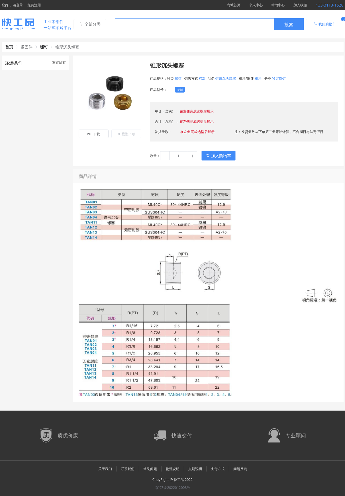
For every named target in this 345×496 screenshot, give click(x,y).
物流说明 (172, 468)
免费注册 (34, 5)
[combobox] (209, 24)
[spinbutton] (178, 155)
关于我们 (105, 468)
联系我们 (127, 468)
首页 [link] (9, 47)
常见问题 (150, 468)
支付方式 (217, 468)
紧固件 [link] (26, 47)
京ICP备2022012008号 (172, 487)
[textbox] (194, 24)
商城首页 (233, 5)
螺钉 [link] (44, 47)
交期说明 (195, 468)
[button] (165, 155)
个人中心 (256, 5)
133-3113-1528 (329, 5)
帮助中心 (278, 5)
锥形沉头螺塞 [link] (67, 47)
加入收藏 (300, 5)
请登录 (18, 5)
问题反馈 (240, 468)
